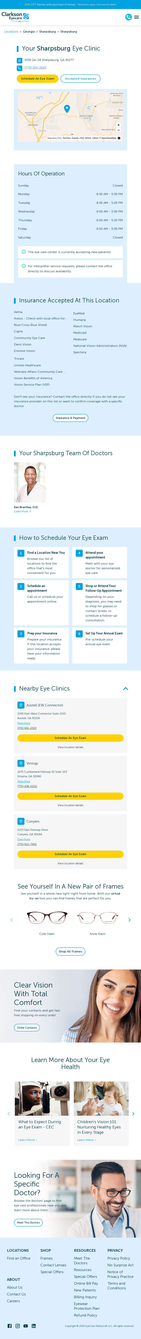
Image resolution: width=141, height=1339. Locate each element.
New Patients (85, 1290)
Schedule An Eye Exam (37, 78)
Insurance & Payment (70, 418)
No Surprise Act (120, 1265)
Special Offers (52, 1272)
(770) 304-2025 (35, 68)
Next (129, 920)
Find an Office (18, 1258)
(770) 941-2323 (26, 728)
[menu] (136, 17)
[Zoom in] (118, 125)
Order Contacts (27, 1027)
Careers (13, 1301)
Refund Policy (85, 1315)
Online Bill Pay (86, 1283)
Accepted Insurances (80, 78)
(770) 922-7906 (27, 844)
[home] (15, 17)
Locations (11, 31)
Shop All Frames (70, 951)
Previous (11, 920)
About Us (15, 1287)
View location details (70, 747)
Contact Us (16, 1294)
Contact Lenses (53, 1265)
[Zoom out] (118, 130)
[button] (70, 688)
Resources (82, 1270)
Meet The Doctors (28, 1222)
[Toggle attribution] (119, 138)
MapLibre (51, 138)
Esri (60, 138)
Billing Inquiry (85, 1297)
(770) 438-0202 (27, 786)
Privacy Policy (118, 1258)
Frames (46, 1258)
